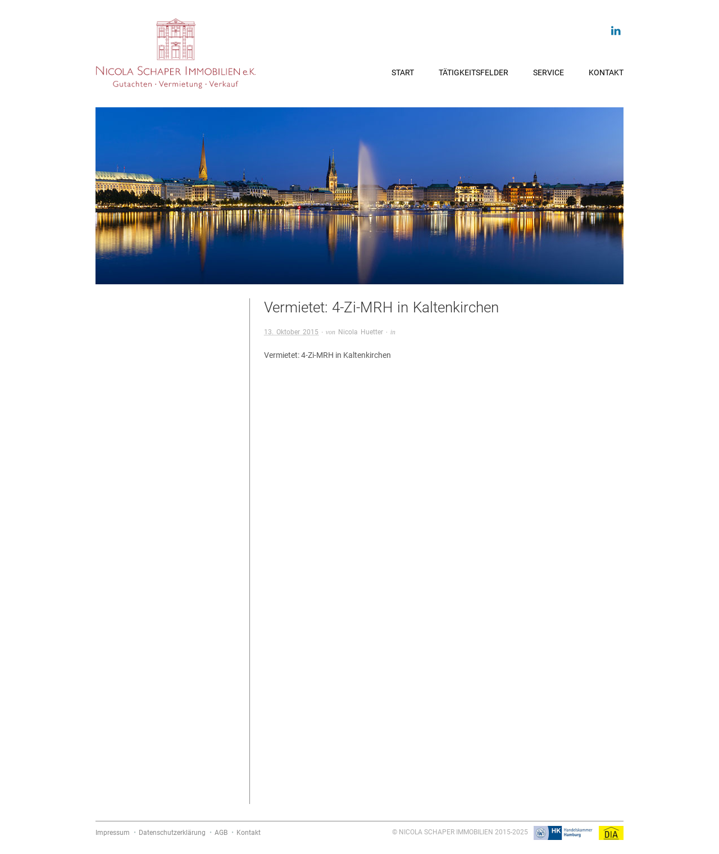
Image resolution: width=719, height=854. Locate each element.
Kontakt (606, 72)
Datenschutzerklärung (172, 833)
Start (403, 72)
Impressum (112, 833)
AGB (221, 833)
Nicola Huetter (360, 332)
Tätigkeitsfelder (473, 72)
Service (548, 72)
